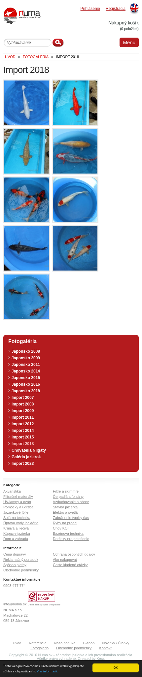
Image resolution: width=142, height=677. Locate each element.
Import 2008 (23, 404)
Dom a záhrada (15, 539)
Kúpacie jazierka (16, 533)
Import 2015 (23, 437)
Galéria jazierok (26, 457)
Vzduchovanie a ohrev (71, 502)
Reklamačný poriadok (20, 560)
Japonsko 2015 (26, 377)
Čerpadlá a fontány (68, 497)
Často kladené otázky (70, 565)
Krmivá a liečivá (16, 528)
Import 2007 (23, 397)
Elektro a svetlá (65, 512)
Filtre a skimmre (66, 491)
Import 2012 (23, 424)
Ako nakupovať (65, 560)
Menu (129, 42)
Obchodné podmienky (21, 570)
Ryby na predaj (65, 523)
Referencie (37, 643)
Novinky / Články (115, 643)
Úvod (17, 643)
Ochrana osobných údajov (74, 554)
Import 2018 (23, 443)
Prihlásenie (90, 9)
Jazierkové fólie (15, 512)
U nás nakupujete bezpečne (44, 604)
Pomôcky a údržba (18, 507)
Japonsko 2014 (26, 371)
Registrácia (115, 9)
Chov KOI (61, 528)
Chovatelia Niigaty (29, 450)
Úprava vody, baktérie (20, 523)
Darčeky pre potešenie (71, 539)
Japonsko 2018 (26, 391)
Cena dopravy (14, 554)
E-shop (89, 643)
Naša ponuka (65, 643)
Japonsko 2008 (26, 351)
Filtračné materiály (18, 497)
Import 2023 (23, 463)
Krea (100, 659)
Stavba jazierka (65, 507)
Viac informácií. (47, 671)
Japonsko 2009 (26, 358)
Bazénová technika (68, 533)
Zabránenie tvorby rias (71, 518)
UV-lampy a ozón (17, 502)
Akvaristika (12, 491)
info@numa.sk (14, 604)
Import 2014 (23, 430)
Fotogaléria (39, 648)
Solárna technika (16, 518)
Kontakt (105, 648)
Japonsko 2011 (26, 364)
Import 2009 (23, 410)
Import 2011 (23, 417)
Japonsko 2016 (26, 384)
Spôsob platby (14, 565)
